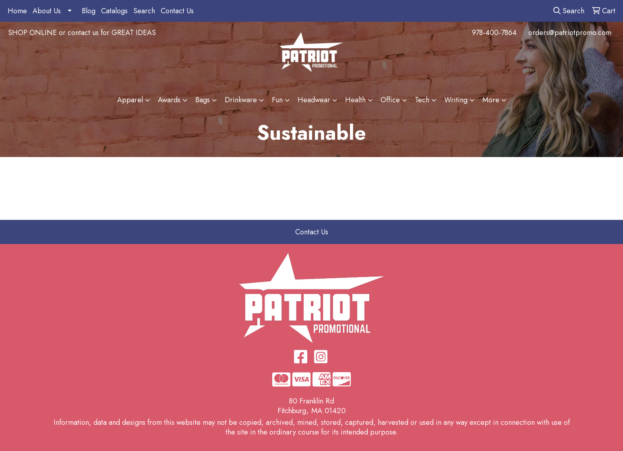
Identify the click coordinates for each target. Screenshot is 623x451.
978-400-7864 (494, 32)
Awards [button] (169, 100)
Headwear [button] (314, 100)
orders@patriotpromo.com (569, 32)
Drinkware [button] (241, 100)
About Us (47, 11)
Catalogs (114, 11)
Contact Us (177, 11)
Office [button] (390, 100)
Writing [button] (456, 100)
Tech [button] (422, 100)
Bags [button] (202, 100)
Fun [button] (277, 100)
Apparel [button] (130, 100)
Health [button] (355, 100)
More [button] (490, 100)
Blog (88, 11)
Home (17, 11)
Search (144, 11)
